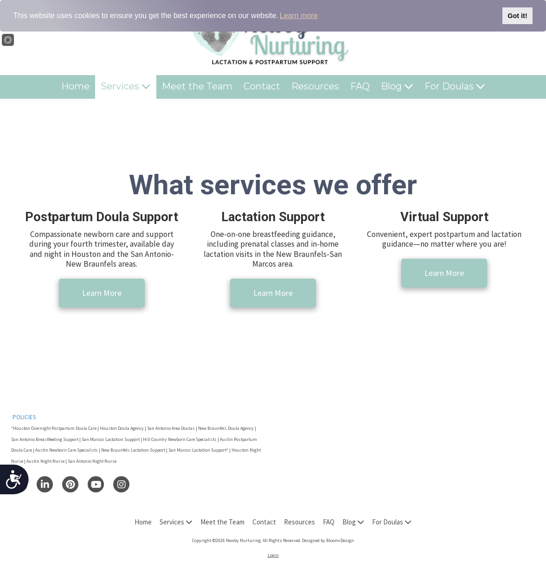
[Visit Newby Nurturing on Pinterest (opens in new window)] (70, 484)
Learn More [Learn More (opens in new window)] (102, 292)
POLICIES (24, 417)
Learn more (299, 15)
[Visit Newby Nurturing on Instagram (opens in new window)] (121, 484)
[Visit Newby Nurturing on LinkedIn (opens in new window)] (45, 484)
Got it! (517, 15)
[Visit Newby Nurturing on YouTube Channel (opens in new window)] (96, 484)
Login (273, 555)
